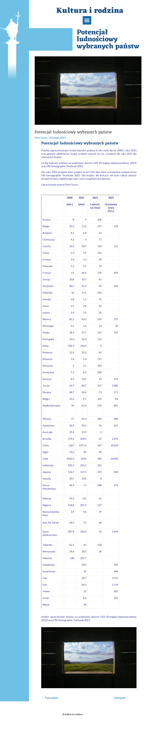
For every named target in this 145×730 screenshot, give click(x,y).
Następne (121, 697)
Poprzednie (50, 697)
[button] (87, 20)
